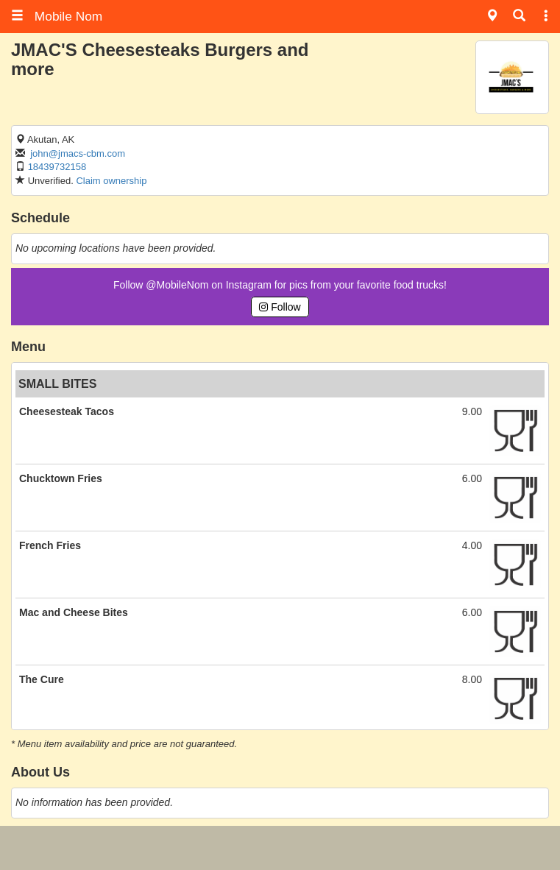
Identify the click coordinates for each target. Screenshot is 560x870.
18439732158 (57, 166)
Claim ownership (111, 180)
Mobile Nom (56, 16)
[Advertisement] (280, 848)
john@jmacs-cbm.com (77, 153)
